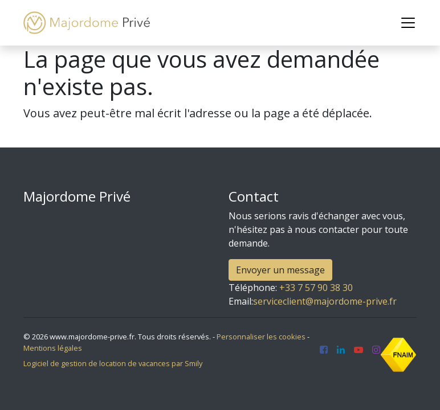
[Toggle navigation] (408, 22)
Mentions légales (52, 348)
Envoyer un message (280, 270)
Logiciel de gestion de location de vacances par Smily (112, 363)
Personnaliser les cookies (261, 336)
